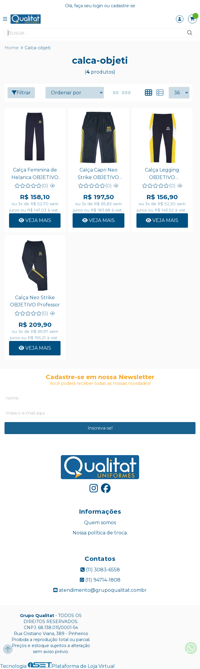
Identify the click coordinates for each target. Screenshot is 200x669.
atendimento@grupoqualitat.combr (100, 590)
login (98, 5)
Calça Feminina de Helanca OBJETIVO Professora (34, 174)
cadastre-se (123, 5)
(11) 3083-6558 (100, 570)
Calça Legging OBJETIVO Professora (162, 174)
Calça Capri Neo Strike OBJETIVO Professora (98, 174)
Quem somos (100, 522)
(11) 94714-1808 (100, 580)
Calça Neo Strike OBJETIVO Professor (35, 301)
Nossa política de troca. (100, 533)
